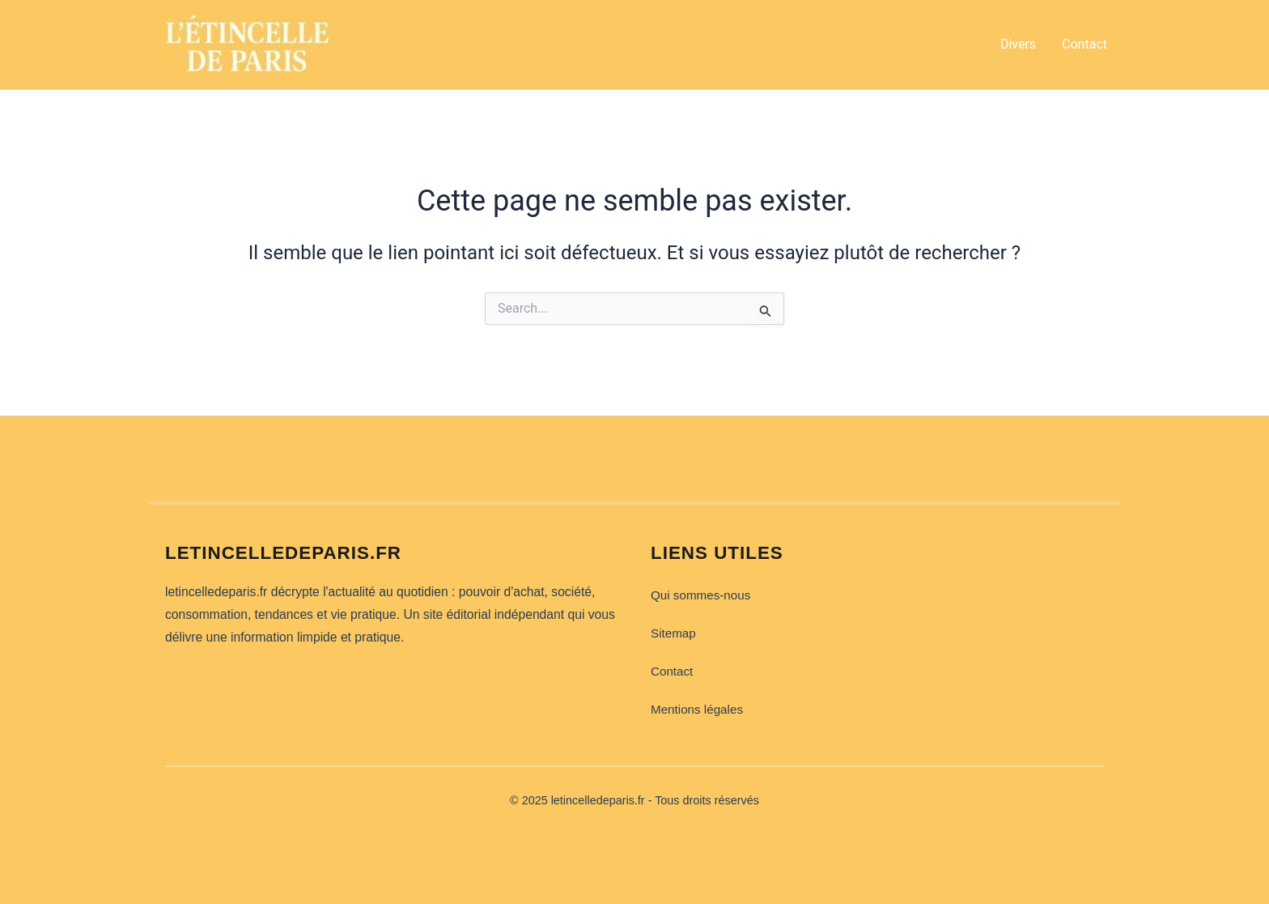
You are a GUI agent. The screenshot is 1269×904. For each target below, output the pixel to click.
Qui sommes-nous (700, 595)
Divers (1018, 44)
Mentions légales (697, 709)
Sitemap (673, 633)
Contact (1084, 44)
